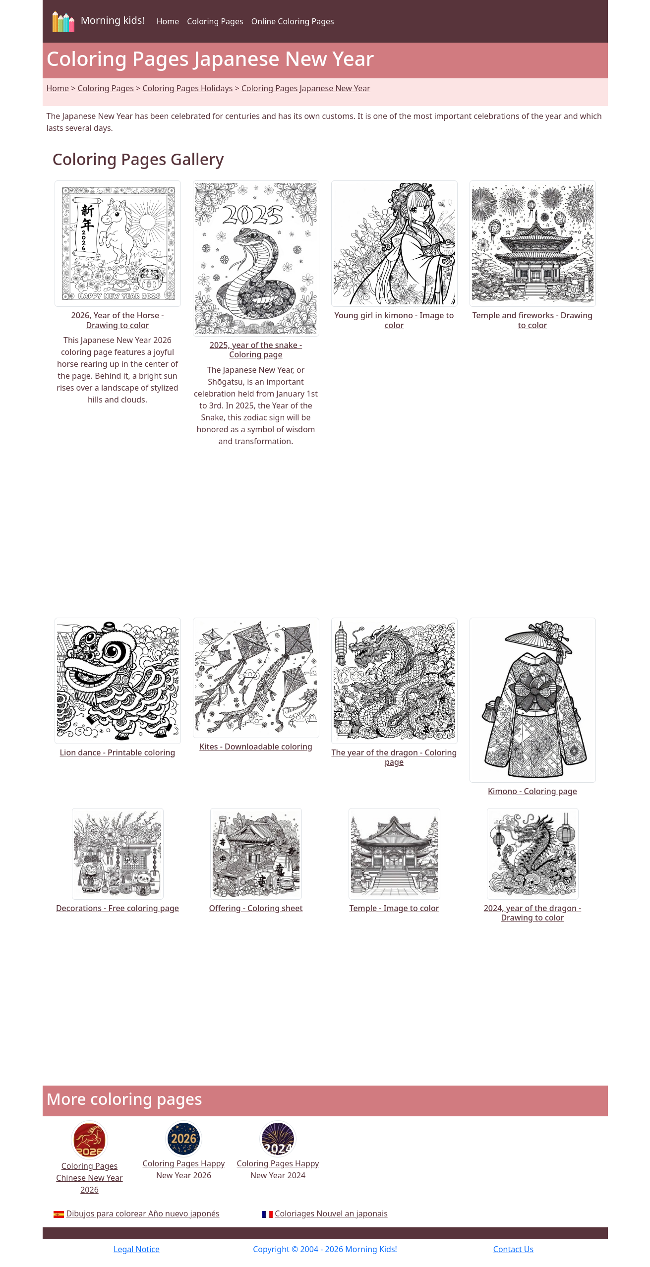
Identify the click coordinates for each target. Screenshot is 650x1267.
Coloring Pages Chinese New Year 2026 (89, 1164)
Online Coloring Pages (292, 21)
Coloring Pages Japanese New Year (305, 88)
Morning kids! (97, 21)
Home (168, 21)
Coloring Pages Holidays (187, 88)
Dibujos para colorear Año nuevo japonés (142, 1213)
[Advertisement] (325, 532)
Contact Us (513, 1249)
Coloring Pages (215, 21)
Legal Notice (137, 1249)
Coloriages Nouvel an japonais (331, 1213)
